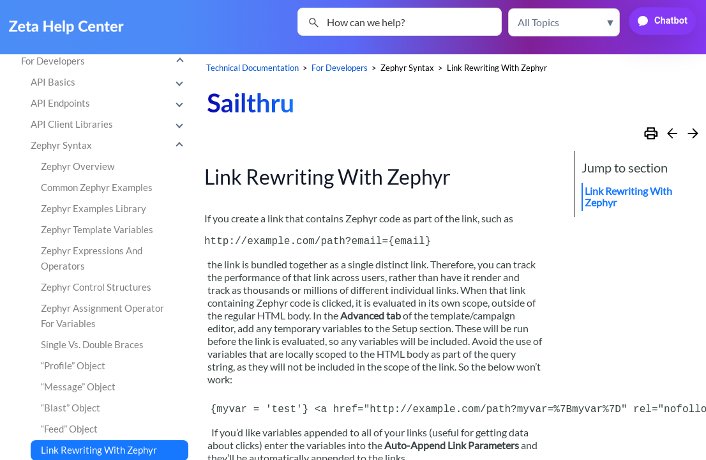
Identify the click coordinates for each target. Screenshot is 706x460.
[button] (564, 22)
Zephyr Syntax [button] (110, 145)
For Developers (105, 61)
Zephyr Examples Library (93, 208)
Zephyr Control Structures (96, 287)
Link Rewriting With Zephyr (628, 196)
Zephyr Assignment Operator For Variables (102, 316)
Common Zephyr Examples (97, 187)
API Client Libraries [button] (110, 124)
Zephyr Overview (77, 166)
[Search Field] (399, 22)
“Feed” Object (69, 429)
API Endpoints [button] (110, 103)
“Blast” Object (70, 407)
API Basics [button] (110, 82)
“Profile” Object (73, 365)
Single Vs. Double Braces (92, 344)
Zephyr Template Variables (97, 229)
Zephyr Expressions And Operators (91, 258)
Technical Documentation (252, 68)
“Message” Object (78, 386)
